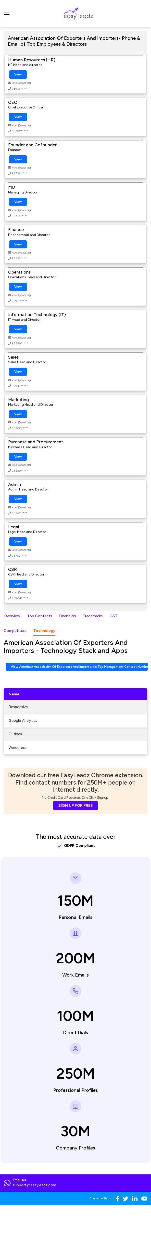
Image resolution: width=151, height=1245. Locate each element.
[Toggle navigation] (7, 14)
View (18, 74)
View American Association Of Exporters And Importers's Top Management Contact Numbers (79, 667)
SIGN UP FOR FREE (75, 805)
